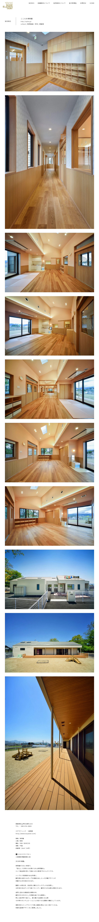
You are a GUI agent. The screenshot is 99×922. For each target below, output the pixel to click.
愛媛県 (41, 24)
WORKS (31, 3)
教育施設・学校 (32, 24)
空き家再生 (73, 3)
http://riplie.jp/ (26, 21)
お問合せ (83, 3)
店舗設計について (44, 3)
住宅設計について (59, 3)
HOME (92, 3)
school (23, 24)
